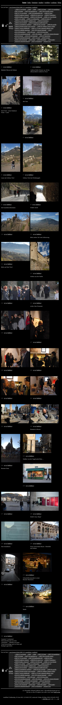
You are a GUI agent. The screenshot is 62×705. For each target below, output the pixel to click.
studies (41, 2)
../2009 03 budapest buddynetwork (38, 22)
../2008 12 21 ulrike (19, 19)
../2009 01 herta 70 (45, 19)
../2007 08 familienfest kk (35, 13)
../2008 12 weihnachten (32, 19)
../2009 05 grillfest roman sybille (45, 26)
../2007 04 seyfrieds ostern (45, 11)
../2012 (49, 30)
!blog (59, 2)
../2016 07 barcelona (44, 36)
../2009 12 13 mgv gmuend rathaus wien (42, 28)
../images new (47, 41)
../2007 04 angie (18, 11)
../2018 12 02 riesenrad (20, 39)
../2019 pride (51, 39)
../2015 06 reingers (37, 34)
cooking (53, 2)
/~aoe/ (10, 7)
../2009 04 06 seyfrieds (39, 24)
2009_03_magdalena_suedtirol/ (28, 7)
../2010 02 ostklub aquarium (22, 30)
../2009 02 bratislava (43, 21)
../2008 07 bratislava (49, 15)
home (24, 2)
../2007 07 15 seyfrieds (20, 13)
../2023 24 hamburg (36, 41)
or (4, 67)
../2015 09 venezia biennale (51, 34)
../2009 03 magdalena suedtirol (22, 24)
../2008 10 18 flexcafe (36, 17)
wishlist (47, 2)
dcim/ (18, 7)
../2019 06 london (41, 39)
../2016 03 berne (18, 36)
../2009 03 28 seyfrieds (20, 22)
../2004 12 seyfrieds (20, 9)
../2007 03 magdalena (53, 9)
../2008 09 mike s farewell (21, 17)
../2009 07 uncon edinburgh (22, 28)
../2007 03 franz (41, 9)
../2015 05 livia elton (42, 32)
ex (5, 67)
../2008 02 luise (48, 13)
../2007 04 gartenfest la (30, 11)
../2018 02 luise (45, 38)
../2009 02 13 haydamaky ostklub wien (25, 21)
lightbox (9, 67)
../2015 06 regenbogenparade (22, 34)
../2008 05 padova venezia (21, 15)
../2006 (34, 9)
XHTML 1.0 (46, 699)
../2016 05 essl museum (31, 36)
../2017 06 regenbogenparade (22, 38)
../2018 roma (31, 39)
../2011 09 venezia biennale (38, 30)
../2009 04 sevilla (51, 24)
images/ (14, 7)
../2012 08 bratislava (20, 32)
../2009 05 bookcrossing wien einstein (24, 26)
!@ (58, 699)
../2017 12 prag (36, 38)
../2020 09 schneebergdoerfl (22, 41)
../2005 (29, 9)
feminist (34, 2)
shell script (57, 692)
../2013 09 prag (31, 32)
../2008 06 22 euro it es (36, 15)
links (29, 2)
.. (56, 699)
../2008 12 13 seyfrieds (49, 17)
